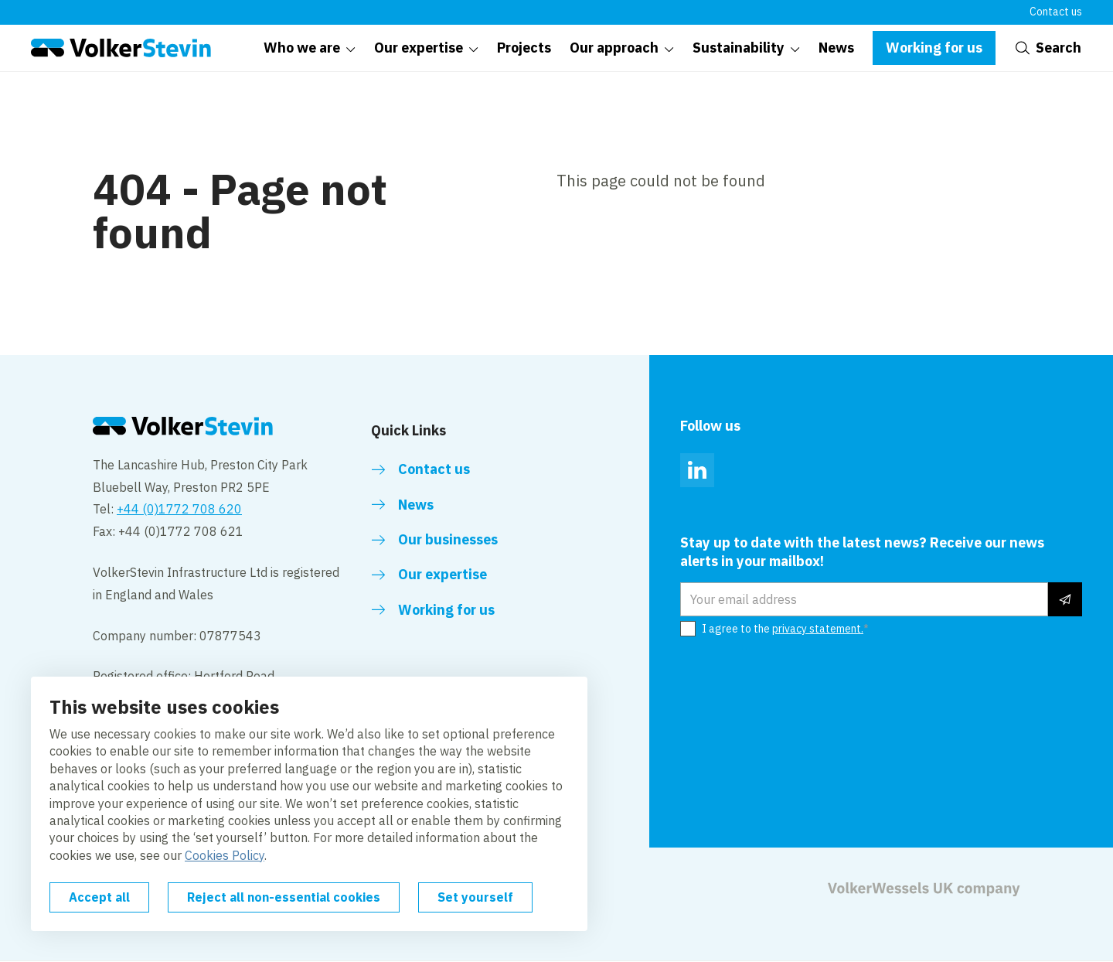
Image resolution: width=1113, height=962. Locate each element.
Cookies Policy (224, 855)
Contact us (1056, 12)
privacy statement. (817, 629)
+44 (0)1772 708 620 (179, 509)
